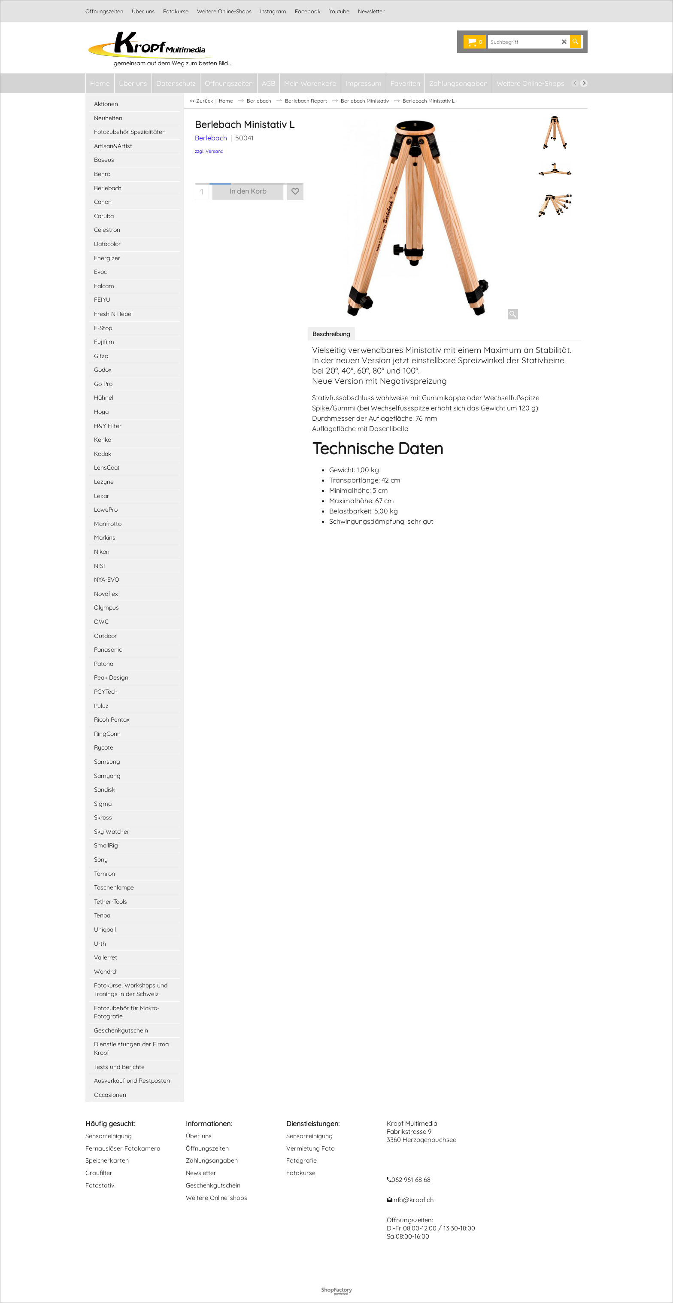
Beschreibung (331, 334)
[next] (584, 83)
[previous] (575, 83)
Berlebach (211, 138)
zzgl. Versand (209, 151)
